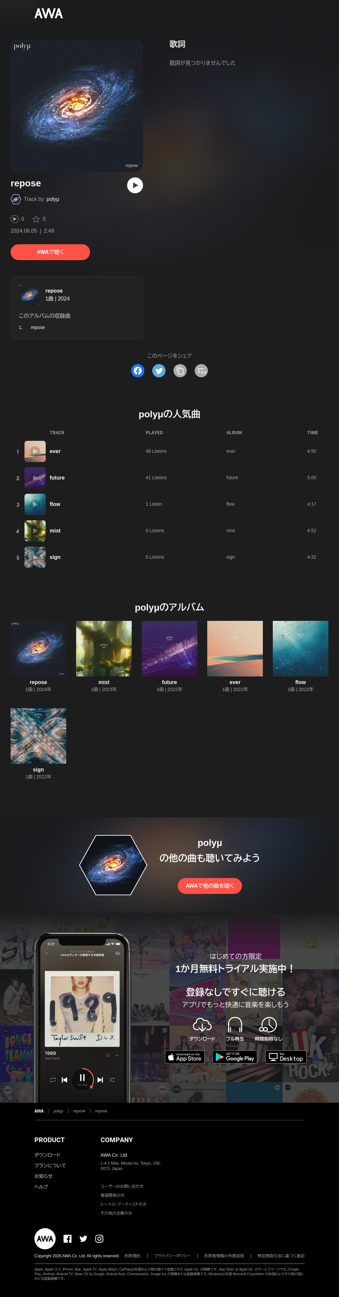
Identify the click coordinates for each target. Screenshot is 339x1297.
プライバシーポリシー (172, 1256)
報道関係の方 (112, 1195)
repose (54, 291)
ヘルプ (41, 1186)
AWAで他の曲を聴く (210, 886)
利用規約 (133, 1256)
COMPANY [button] (117, 1140)
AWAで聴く (50, 252)
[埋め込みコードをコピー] (201, 370)
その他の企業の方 (116, 1213)
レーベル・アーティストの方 (124, 1204)
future (57, 478)
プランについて (50, 1165)
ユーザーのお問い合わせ (122, 1186)
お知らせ (43, 1176)
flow (55, 504)
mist (55, 530)
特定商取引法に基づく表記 (281, 1256)
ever (55, 451)
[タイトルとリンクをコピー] (180, 370)
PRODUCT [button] (49, 1140)
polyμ (53, 199)
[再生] (135, 185)
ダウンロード (47, 1155)
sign (55, 557)
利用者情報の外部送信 (224, 1256)
